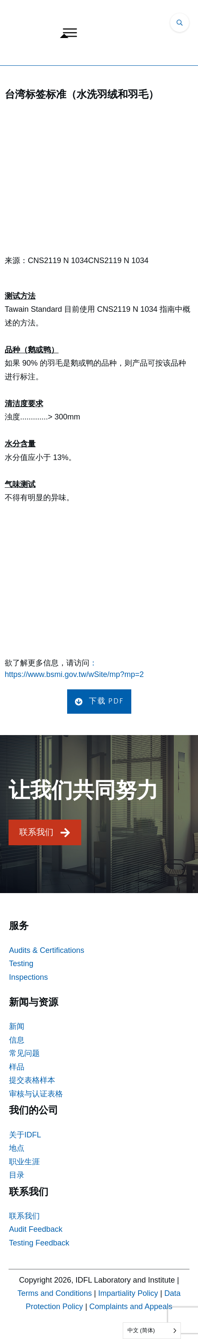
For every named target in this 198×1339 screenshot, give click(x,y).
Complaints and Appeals (130, 1306)
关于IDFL (25, 1135)
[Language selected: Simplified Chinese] (152, 1330)
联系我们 (24, 1216)
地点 (16, 1148)
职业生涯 (24, 1161)
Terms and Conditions (55, 1293)
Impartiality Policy (128, 1293)
